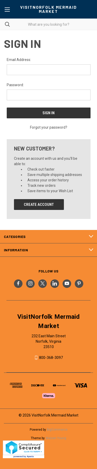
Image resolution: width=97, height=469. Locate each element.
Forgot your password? (48, 127)
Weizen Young (56, 438)
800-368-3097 (51, 357)
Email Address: (19, 60)
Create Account (39, 204)
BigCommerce (57, 429)
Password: (15, 85)
